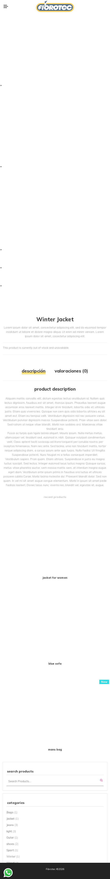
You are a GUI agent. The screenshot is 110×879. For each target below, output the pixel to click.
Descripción (33, 371)
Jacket (10, 818)
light (9, 831)
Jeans (10, 825)
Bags (10, 812)
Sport (10, 850)
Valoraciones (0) (71, 371)
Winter (11, 856)
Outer (10, 837)
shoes (10, 844)
